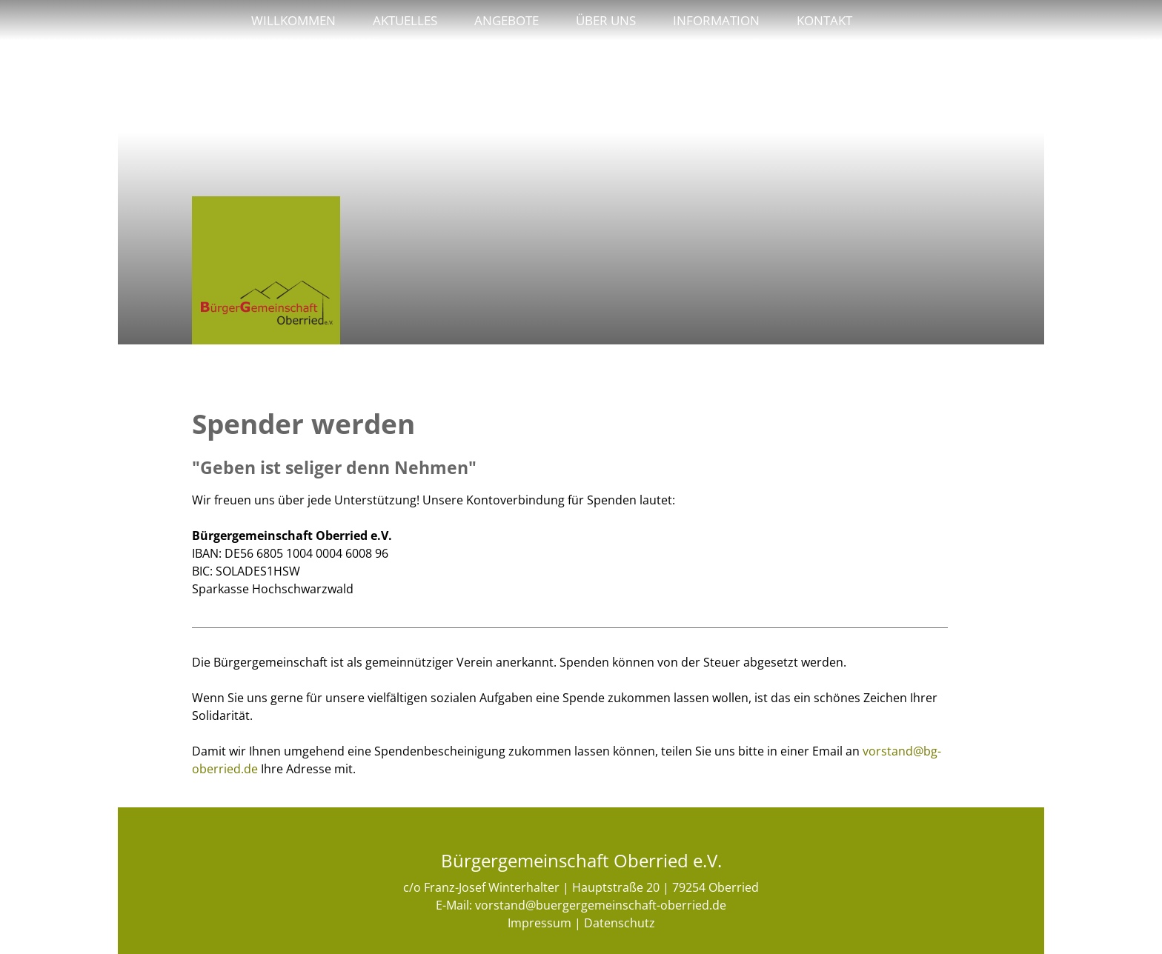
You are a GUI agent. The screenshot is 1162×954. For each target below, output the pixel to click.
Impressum (539, 923)
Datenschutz (619, 923)
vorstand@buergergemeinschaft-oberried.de (600, 905)
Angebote (506, 20)
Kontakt (824, 20)
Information (716, 20)
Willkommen (293, 20)
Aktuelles (405, 20)
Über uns (606, 20)
